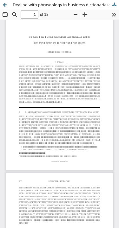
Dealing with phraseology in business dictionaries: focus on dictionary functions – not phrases (66, 5)
